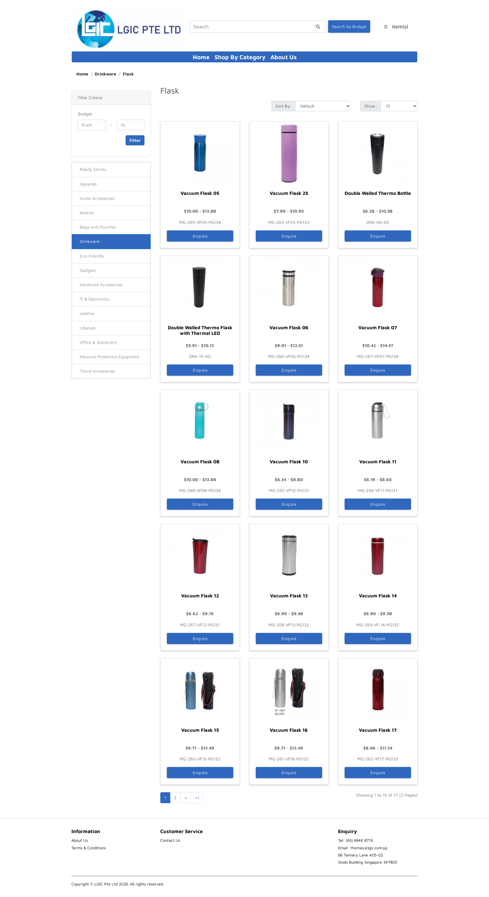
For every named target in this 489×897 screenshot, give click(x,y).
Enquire (200, 236)
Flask (128, 73)
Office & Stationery (98, 342)
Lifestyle (87, 328)
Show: (370, 106)
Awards (87, 212)
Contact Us (170, 840)
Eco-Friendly (92, 255)
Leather (87, 313)
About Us (283, 56)
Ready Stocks (93, 169)
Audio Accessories (97, 198)
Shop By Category (240, 56)
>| (197, 797)
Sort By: (283, 106)
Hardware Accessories (101, 284)
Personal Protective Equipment (109, 356)
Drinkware (105, 73)
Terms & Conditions (88, 848)
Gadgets (88, 270)
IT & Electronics (94, 299)
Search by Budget (349, 26)
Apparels (88, 183)
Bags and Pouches (98, 226)
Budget (85, 113)
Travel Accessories (97, 371)
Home (201, 56)
